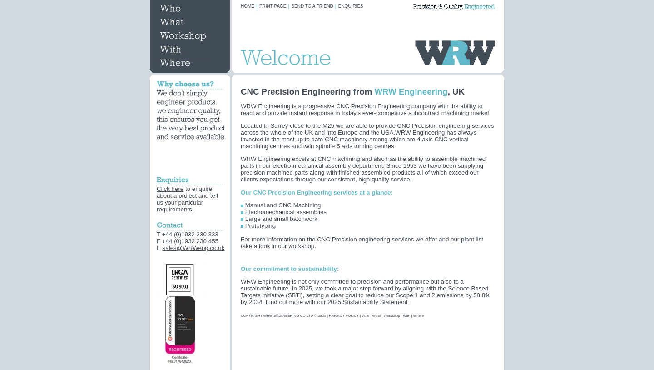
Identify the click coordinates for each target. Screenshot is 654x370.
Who (365, 316)
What (376, 316)
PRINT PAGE (273, 6)
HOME (247, 6)
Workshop (392, 316)
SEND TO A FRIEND (312, 6)
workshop (301, 246)
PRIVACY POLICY (344, 316)
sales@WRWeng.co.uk (194, 248)
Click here (170, 188)
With (406, 316)
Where (418, 316)
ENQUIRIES (350, 6)
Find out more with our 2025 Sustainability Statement (337, 302)
